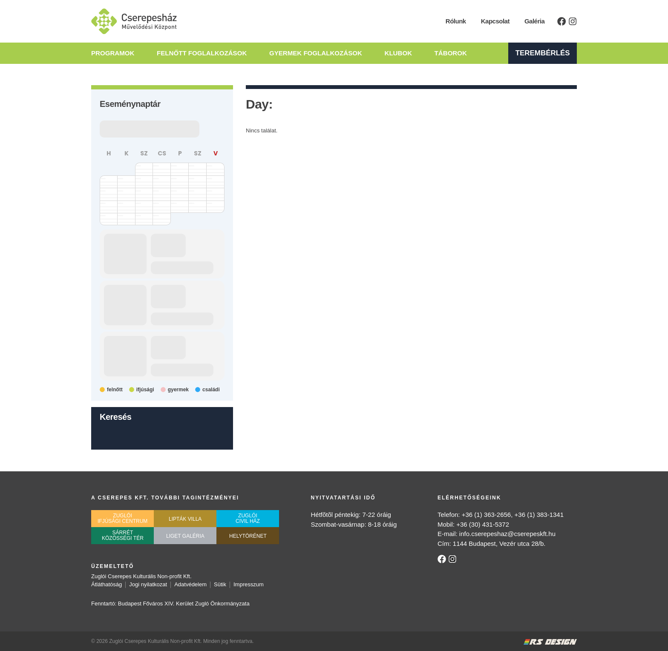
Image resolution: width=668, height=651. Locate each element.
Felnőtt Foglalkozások (203, 53)
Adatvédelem (190, 584)
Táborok (458, 53)
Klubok (404, 53)
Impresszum (248, 584)
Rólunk (456, 21)
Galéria (535, 21)
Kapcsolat (495, 21)
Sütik (220, 584)
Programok (112, 53)
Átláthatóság (106, 584)
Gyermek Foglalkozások (319, 53)
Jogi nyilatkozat (148, 584)
